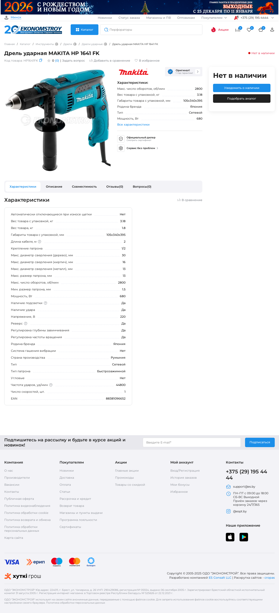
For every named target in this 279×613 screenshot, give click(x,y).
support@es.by (240, 486)
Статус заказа (129, 18)
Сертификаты (70, 527)
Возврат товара (72, 506)
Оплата (65, 485)
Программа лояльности (78, 520)
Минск (16, 17)
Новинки (105, 18)
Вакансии (11, 485)
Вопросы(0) (142, 186)
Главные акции (127, 470)
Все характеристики (133, 124)
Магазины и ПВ (158, 18)
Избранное (179, 492)
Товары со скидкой (130, 485)
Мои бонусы (180, 485)
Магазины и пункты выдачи (81, 513)
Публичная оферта (19, 499)
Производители (17, 478)
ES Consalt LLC (220, 578)
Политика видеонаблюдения (27, 506)
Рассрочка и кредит (75, 499)
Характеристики (23, 186)
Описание (54, 186)
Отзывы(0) (114, 186)
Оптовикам (186, 18)
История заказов (183, 478)
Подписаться (260, 442)
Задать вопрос (73, 60)
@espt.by (236, 511)
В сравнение (189, 200)
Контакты (11, 492)
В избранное (147, 60)
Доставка (67, 478)
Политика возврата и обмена (27, 520)
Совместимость (84, 186)
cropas (269, 578)
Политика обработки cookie (26, 513)
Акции (220, 29)
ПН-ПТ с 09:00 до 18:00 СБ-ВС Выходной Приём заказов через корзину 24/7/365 (247, 499)
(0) (57, 60)
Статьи (65, 492)
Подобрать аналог (241, 98)
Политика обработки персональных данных (21, 529)
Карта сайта (13, 538)
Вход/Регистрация (185, 470)
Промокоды (124, 478)
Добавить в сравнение (109, 60)
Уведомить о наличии (241, 88)
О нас (8, 470)
